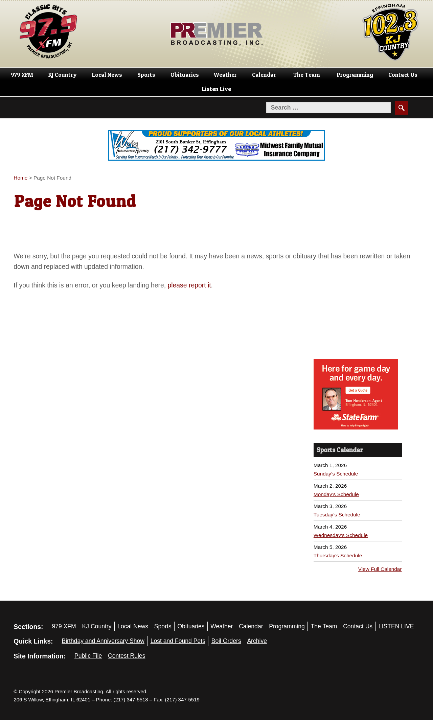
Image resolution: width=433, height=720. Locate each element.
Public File (88, 655)
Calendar (264, 74)
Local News (107, 74)
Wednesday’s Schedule (341, 535)
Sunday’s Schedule (336, 474)
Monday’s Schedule (336, 494)
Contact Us (402, 74)
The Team (306, 74)
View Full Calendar (380, 569)
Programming (355, 74)
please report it (189, 285)
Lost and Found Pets (178, 640)
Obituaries (184, 74)
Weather (225, 74)
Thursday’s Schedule (338, 555)
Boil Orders (226, 640)
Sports (146, 74)
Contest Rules (126, 655)
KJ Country (62, 74)
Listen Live (216, 89)
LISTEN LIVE (396, 626)
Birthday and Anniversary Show (103, 640)
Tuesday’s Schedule (337, 514)
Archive (257, 640)
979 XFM (22, 74)
